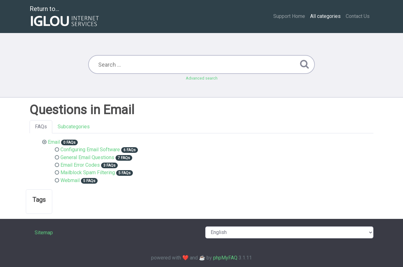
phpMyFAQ (225, 258)
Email (54, 142)
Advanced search (202, 78)
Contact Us (358, 16)
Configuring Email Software (90, 150)
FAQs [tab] (41, 127)
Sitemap (44, 233)
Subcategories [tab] (74, 127)
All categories (325, 16)
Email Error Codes (80, 165)
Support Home (289, 16)
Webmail (70, 180)
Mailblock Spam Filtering (87, 172)
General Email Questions (87, 157)
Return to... (65, 17)
